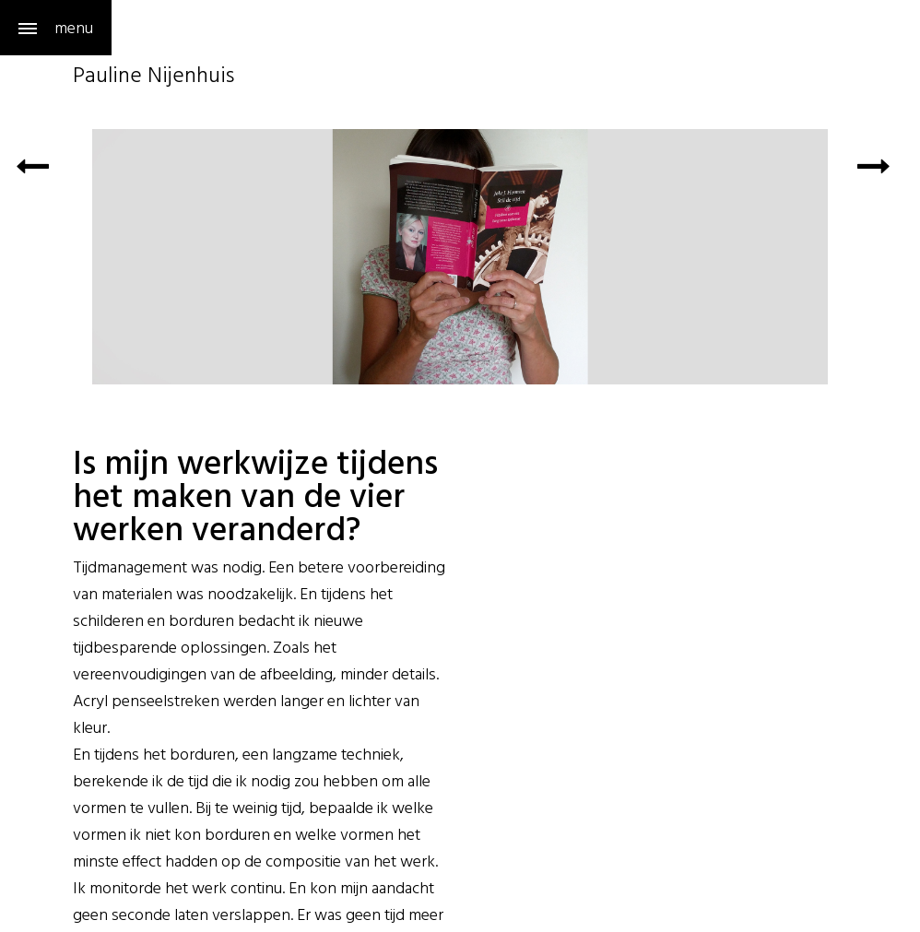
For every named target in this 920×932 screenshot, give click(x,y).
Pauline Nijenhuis (153, 77)
